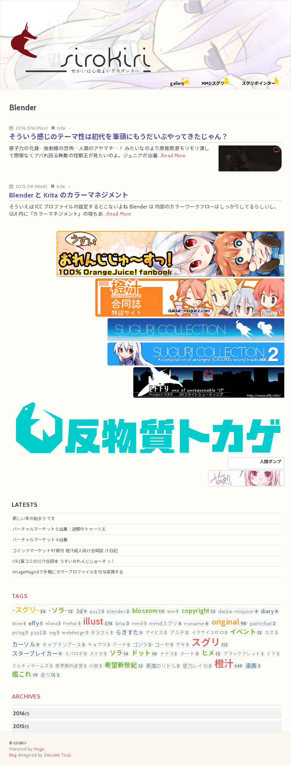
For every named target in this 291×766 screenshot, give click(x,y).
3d (82, 611)
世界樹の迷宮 (71, 666)
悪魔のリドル (163, 666)
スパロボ (76, 653)
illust (98, 621)
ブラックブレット (243, 653)
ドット (144, 653)
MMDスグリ (213, 83)
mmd (139, 623)
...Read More (172, 155)
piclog (20, 632)
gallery (177, 83)
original (229, 622)
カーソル (26, 644)
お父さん (102, 632)
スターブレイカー (37, 653)
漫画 (253, 666)
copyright (198, 611)
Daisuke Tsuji (57, 755)
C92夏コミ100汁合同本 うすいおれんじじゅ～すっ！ (64, 561)
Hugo (39, 749)
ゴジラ (143, 644)
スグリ (210, 642)
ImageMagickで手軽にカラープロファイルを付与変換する (68, 572)
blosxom (149, 611)
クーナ (122, 644)
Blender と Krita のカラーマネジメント (69, 195)
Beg (13, 755)
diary (270, 611)
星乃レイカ (198, 666)
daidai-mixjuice (238, 611)
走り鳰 (51, 675)
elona (53, 623)
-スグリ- (29, 610)
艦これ (25, 674)
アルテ (180, 632)
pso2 (39, 632)
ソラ (120, 653)
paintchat (263, 623)
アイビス (157, 632)
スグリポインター (258, 83)
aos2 (97, 611)
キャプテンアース (64, 644)
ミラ (273, 653)
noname (196, 623)
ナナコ (169, 653)
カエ (271, 632)
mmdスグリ (165, 623)
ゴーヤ (164, 644)
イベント (246, 632)
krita (123, 623)
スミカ (98, 653)
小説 (96, 666)
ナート (190, 653)
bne (173, 611)
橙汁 (228, 664)
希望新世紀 (124, 665)
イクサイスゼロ (210, 632)
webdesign (75, 632)
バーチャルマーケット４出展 (40, 539)
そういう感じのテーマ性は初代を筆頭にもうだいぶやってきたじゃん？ (118, 136)
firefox (72, 623)
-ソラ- (61, 611)
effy (36, 623)
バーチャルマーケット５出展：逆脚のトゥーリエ (59, 529)
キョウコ (99, 644)
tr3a (61, 128)
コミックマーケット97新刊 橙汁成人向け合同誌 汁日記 (65, 550)
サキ (183, 644)
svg (55, 632)
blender (118, 611)
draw (19, 623)
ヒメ (212, 653)
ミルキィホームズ (32, 666)
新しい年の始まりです (34, 518)
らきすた (129, 632)
